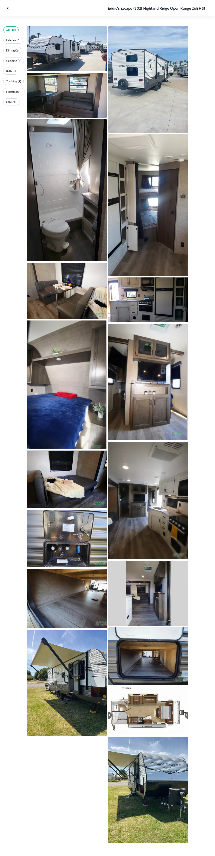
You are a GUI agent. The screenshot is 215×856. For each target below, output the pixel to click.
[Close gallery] (8, 8)
